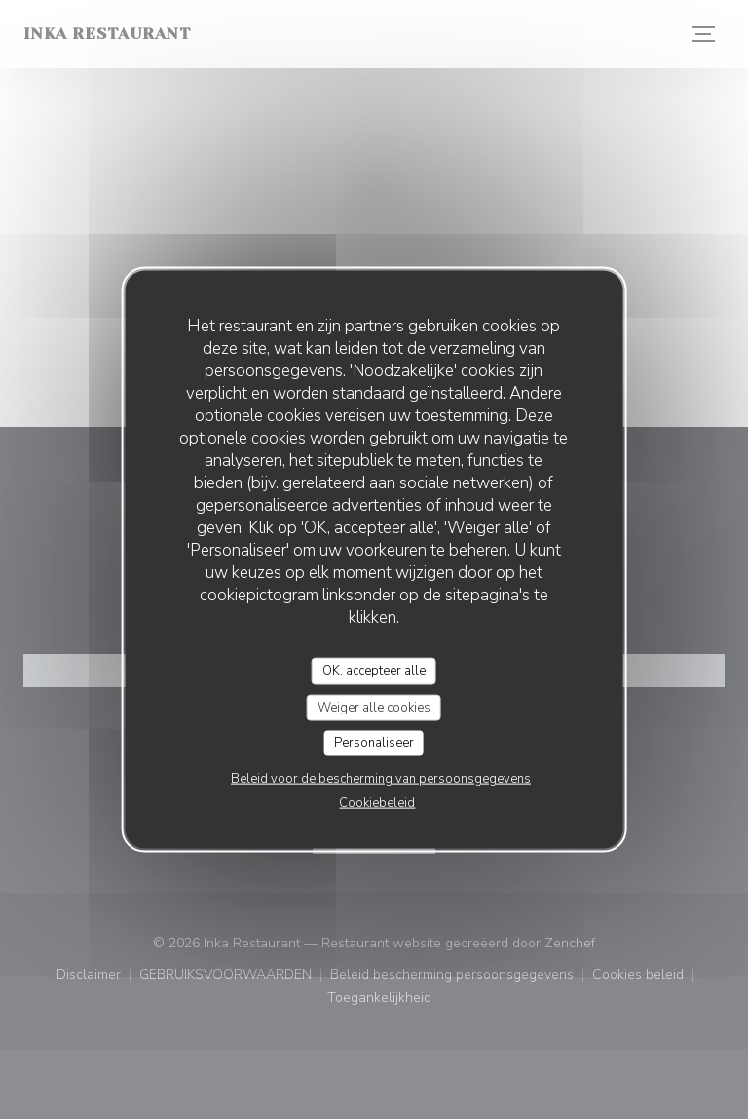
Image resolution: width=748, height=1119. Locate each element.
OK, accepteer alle (374, 670)
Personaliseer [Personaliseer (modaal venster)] (374, 743)
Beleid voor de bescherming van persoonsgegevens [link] (381, 778)
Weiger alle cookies (374, 706)
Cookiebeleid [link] (377, 802)
